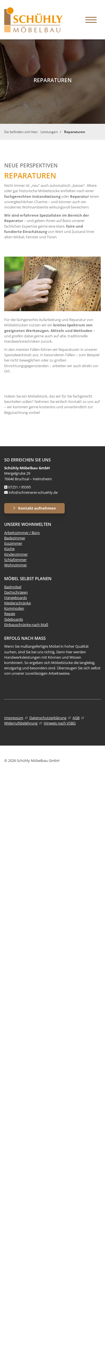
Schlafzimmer (15, 559)
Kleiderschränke (17, 602)
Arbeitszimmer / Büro (22, 532)
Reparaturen (74, 132)
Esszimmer (13, 543)
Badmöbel (12, 586)
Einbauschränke (17, 624)
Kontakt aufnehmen (37, 508)
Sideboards (13, 619)
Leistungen (49, 132)
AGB (76, 717)
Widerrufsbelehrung (21, 723)
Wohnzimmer (15, 564)
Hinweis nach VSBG (60, 723)
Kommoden (14, 608)
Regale (9, 613)
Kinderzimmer (16, 554)
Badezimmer (14, 537)
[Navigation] (91, 19)
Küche (9, 548)
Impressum (13, 717)
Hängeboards (15, 597)
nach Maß (39, 624)
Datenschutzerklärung (47, 717)
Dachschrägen (16, 592)
